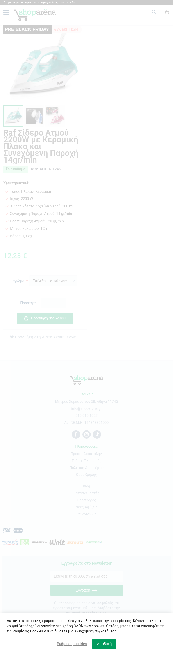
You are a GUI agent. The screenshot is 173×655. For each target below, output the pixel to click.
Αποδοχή (104, 644)
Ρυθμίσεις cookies (72, 644)
